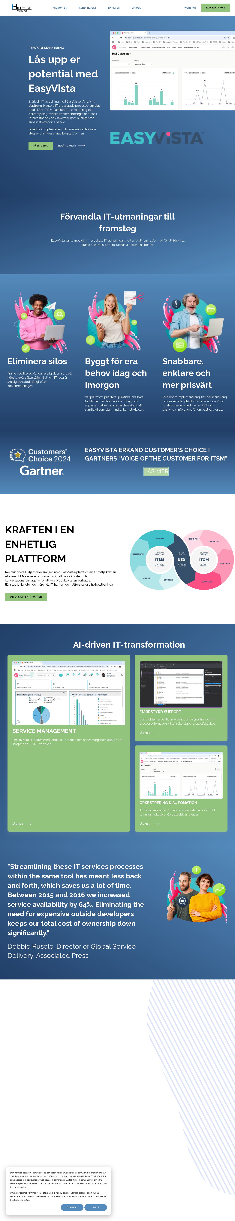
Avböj (96, 1207)
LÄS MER (156, 471)
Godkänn (72, 1207)
